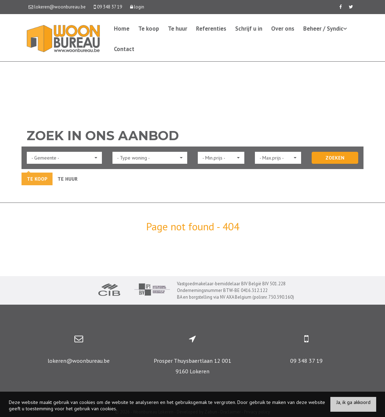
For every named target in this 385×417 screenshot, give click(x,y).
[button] (64, 158)
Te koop (148, 28)
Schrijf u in (248, 28)
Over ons (282, 28)
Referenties (211, 28)
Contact (124, 49)
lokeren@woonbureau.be (79, 360)
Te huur (177, 28)
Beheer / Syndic (325, 28)
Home (121, 28)
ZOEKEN (334, 158)
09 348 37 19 (306, 360)
